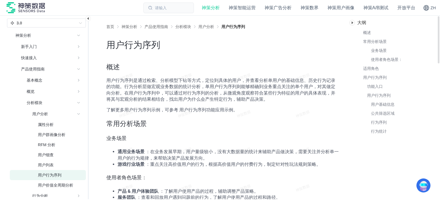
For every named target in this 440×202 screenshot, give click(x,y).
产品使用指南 (156, 26)
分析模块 (183, 26)
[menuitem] (48, 46)
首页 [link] (110, 27)
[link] (129, 27)
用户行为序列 (233, 26)
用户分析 (206, 26)
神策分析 (129, 26)
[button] (429, 8)
